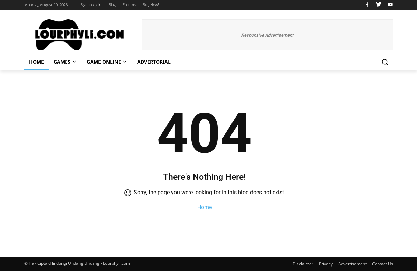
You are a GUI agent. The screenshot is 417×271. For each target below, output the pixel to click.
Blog (112, 4)
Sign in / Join (91, 4)
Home (36, 61)
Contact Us (382, 264)
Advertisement (352, 264)
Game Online (107, 61)
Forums (129, 4)
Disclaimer (303, 264)
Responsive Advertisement (267, 35)
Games (65, 61)
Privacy (326, 264)
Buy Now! (151, 4)
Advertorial (154, 61)
